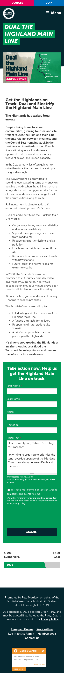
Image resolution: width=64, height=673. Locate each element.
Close (43, 651)
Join (49, 2)
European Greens (22, 629)
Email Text (14, 437)
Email (11, 411)
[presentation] (33, 515)
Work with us (45, 629)
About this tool (39, 664)
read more (18, 669)
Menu (56, 13)
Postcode (14, 424)
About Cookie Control (15, 651)
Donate (17, 2)
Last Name (14, 398)
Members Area (47, 633)
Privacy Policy (50, 619)
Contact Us (32, 638)
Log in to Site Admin (21, 633)
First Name (14, 385)
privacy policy (19, 503)
